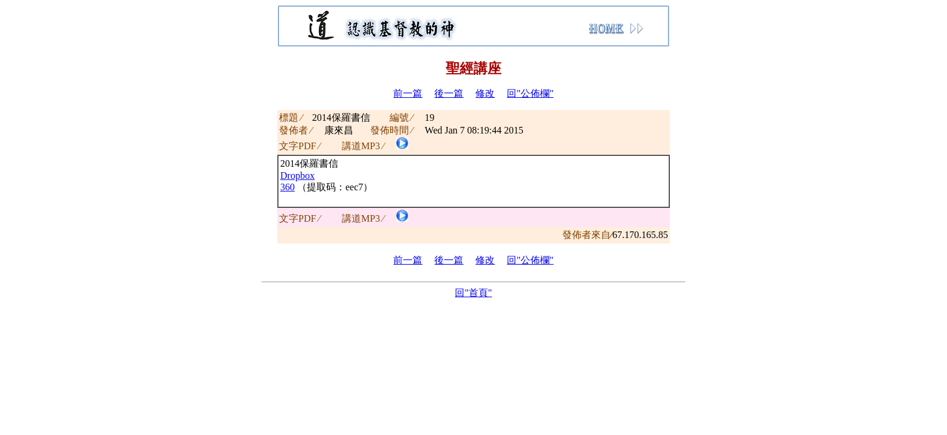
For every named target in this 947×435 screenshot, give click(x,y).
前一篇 (407, 93)
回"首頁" (473, 293)
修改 (485, 93)
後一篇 (448, 93)
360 (287, 187)
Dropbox (297, 175)
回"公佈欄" (530, 93)
